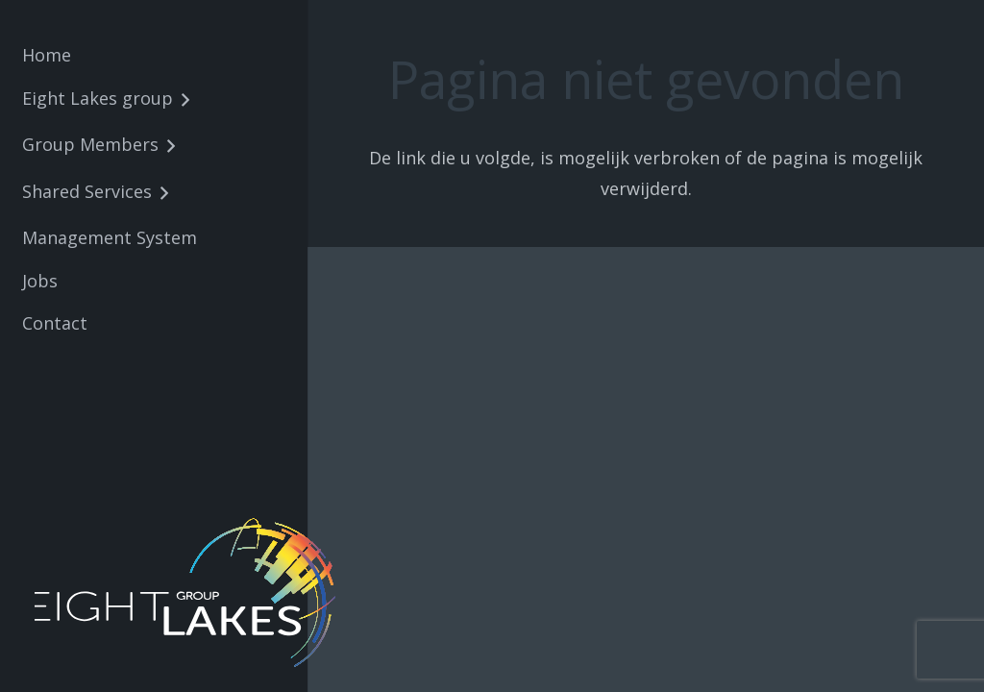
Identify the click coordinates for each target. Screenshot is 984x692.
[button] (181, 100)
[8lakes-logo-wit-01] (188, 593)
